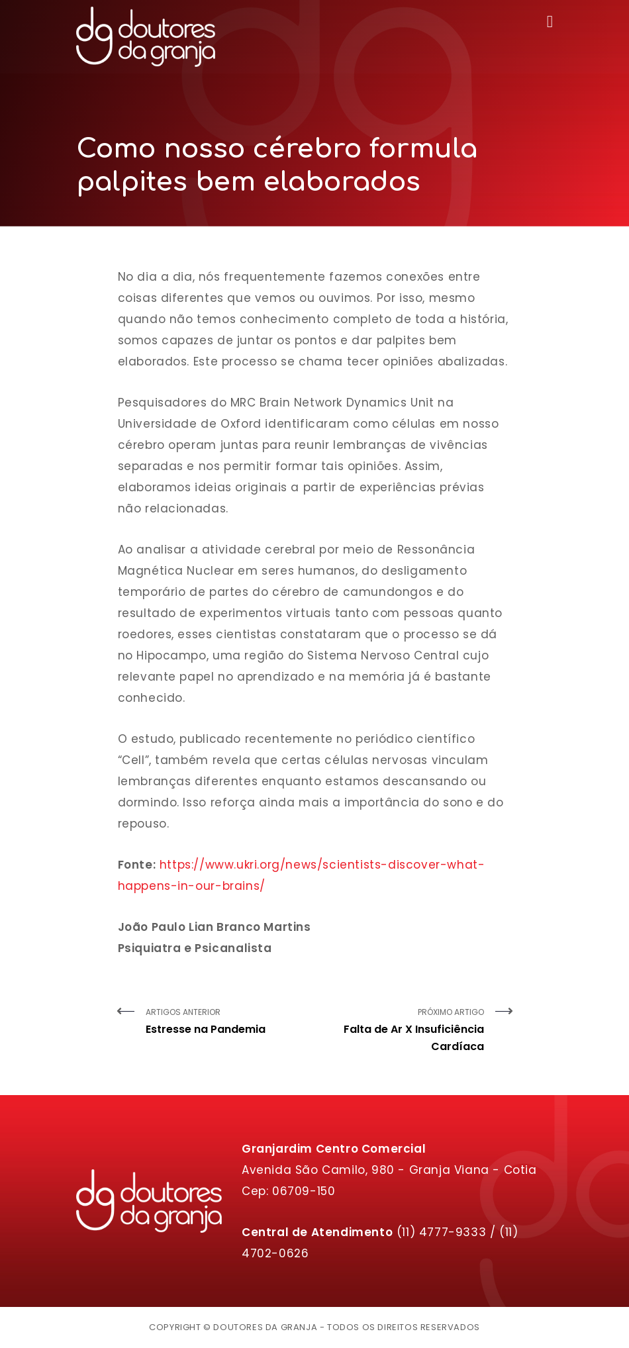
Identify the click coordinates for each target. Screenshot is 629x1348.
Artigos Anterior (225, 1022)
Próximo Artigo (404, 1030)
